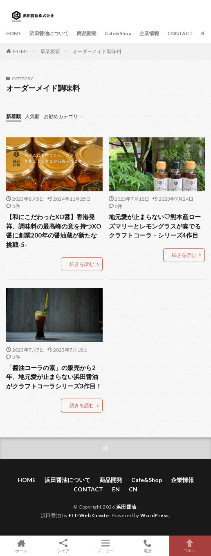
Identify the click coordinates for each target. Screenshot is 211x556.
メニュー (105, 546)
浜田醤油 (126, 507)
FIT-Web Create (89, 515)
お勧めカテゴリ (61, 116)
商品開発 (87, 33)
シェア (63, 546)
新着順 (13, 116)
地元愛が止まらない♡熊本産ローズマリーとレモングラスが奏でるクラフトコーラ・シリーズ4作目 (155, 226)
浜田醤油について (49, 33)
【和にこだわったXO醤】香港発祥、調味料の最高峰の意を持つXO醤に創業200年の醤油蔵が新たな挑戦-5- (53, 230)
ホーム (21, 546)
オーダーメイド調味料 (96, 51)
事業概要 (50, 51)
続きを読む (82, 264)
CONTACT (180, 33)
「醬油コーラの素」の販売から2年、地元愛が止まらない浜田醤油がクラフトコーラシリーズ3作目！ (54, 377)
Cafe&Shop (118, 33)
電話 (148, 546)
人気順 (32, 116)
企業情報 (149, 33)
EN (204, 33)
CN (133, 489)
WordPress (154, 515)
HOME (13, 33)
